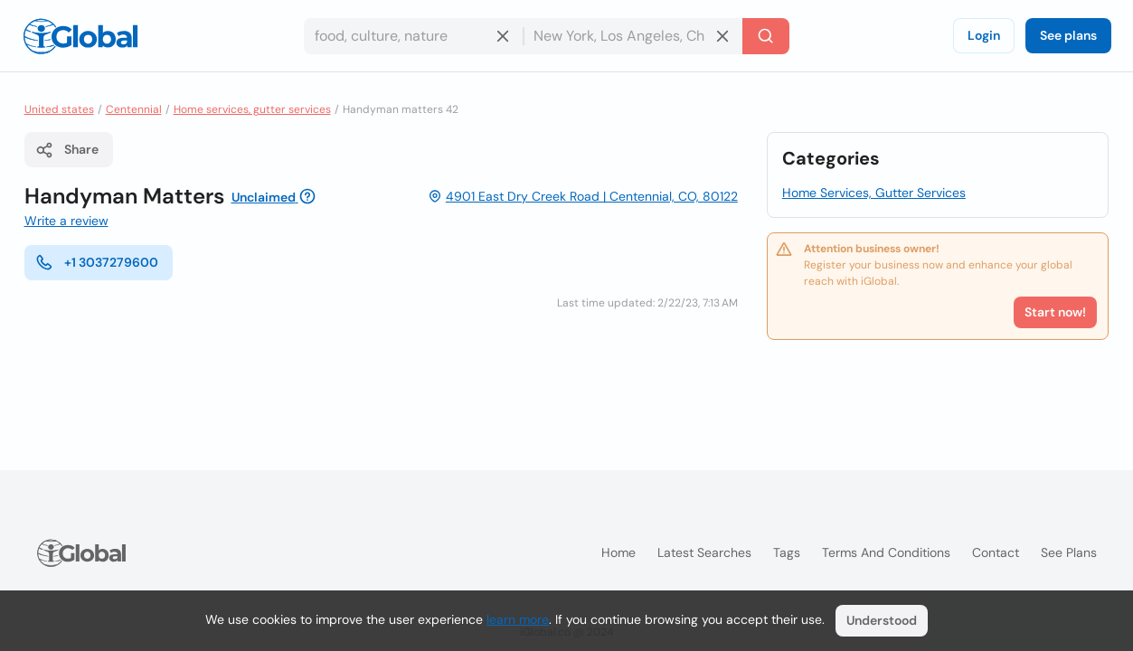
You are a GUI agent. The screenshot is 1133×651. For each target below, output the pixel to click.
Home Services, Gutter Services (874, 192)
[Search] (765, 36)
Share (67, 150)
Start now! (1055, 312)
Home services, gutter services (252, 109)
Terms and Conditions (886, 552)
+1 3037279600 (96, 262)
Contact (995, 552)
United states (59, 109)
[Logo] (80, 36)
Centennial (134, 109)
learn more (517, 619)
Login (984, 35)
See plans (1068, 35)
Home (618, 552)
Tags (786, 552)
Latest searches (704, 552)
